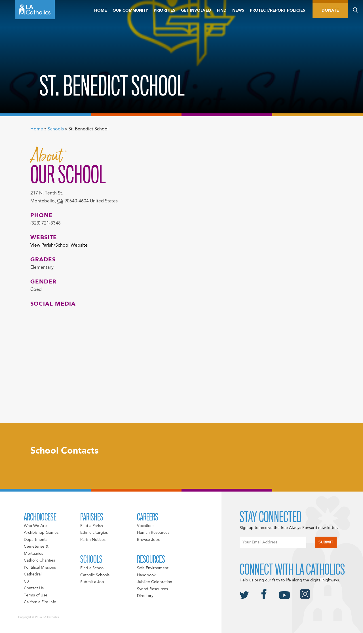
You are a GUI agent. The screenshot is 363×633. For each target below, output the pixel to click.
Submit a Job (92, 582)
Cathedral (32, 574)
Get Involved (196, 10)
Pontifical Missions (40, 568)
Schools (56, 129)
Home (100, 10)
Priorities (164, 10)
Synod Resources (152, 589)
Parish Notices (92, 540)
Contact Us (34, 588)
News (238, 10)
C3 (26, 581)
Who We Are (35, 526)
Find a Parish (91, 526)
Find (222, 10)
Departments (35, 540)
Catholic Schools (94, 575)
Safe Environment (152, 568)
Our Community (130, 10)
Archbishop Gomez (41, 533)
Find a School (92, 568)
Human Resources (153, 533)
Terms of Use (35, 595)
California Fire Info (40, 602)
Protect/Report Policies (277, 10)
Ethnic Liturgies (94, 533)
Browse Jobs (148, 540)
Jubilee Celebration (154, 582)
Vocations (145, 526)
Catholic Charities (39, 560)
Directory (145, 596)
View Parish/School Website (59, 245)
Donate (330, 10)
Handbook (146, 575)
